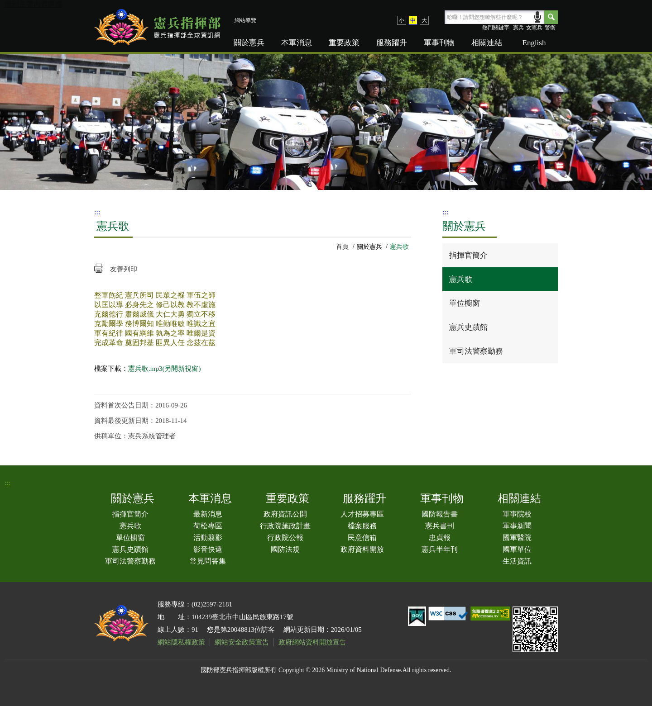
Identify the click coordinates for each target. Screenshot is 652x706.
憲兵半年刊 (440, 549)
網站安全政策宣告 (242, 642)
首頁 (342, 246)
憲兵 (518, 27)
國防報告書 (440, 514)
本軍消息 (296, 42)
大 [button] (424, 20)
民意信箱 (362, 537)
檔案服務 (362, 526)
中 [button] (413, 20)
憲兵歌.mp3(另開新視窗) (164, 368)
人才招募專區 (362, 514)
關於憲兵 (249, 42)
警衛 (550, 27)
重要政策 (344, 42)
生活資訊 (517, 561)
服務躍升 (391, 42)
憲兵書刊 (439, 526)
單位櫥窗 (464, 303)
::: (97, 212)
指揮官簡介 (468, 255)
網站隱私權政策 (181, 642)
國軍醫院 (517, 537)
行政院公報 (285, 537)
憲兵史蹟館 (468, 327)
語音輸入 (537, 16)
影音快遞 (207, 549)
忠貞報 (440, 537)
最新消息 (207, 514)
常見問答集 (208, 561)
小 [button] (401, 20)
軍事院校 (517, 514)
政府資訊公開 (285, 514)
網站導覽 (245, 20)
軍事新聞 (517, 526)
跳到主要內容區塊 (33, 4)
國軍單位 (517, 549)
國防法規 (285, 549)
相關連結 (486, 42)
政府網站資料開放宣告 (312, 642)
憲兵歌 (460, 279)
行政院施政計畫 (285, 526)
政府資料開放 (362, 549)
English (534, 42)
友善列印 (123, 269)
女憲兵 (534, 27)
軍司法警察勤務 (476, 351)
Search (551, 17)
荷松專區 (207, 526)
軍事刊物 (439, 42)
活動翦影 (207, 537)
